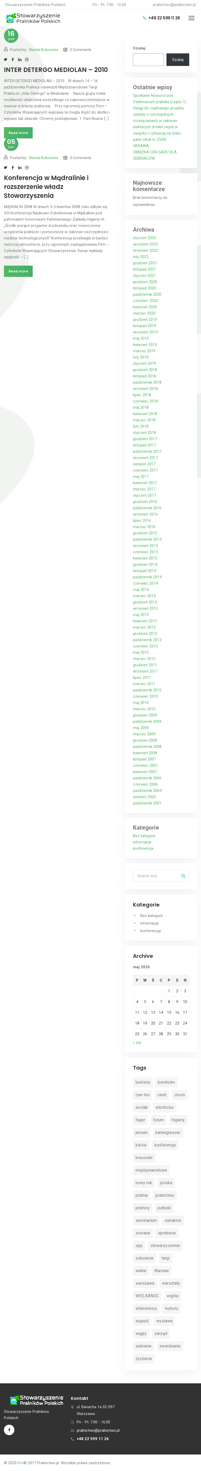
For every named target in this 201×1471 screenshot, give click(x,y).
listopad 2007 (144, 759)
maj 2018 (141, 407)
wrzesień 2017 (145, 457)
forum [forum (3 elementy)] (158, 1119)
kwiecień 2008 (145, 753)
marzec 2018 (144, 420)
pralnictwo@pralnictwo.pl (174, 4)
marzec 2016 (144, 526)
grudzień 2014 (145, 564)
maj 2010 (141, 702)
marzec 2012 (144, 658)
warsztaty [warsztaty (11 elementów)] (171, 1283)
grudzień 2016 (145, 501)
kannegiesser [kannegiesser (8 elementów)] (167, 1132)
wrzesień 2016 (145, 514)
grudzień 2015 (145, 533)
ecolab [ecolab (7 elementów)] (142, 1107)
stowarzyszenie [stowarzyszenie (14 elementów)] (165, 1245)
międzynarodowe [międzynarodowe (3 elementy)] (151, 1170)
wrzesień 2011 (145, 671)
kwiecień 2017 (145, 482)
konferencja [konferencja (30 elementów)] (165, 1145)
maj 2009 (141, 727)
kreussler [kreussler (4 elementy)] (144, 1157)
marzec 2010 (144, 709)
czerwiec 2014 (145, 583)
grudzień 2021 (145, 263)
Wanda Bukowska (43, 50)
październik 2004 (147, 790)
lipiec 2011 (142, 677)
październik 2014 (147, 577)
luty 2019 (140, 357)
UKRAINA (141, 145)
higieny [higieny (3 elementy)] (178, 1119)
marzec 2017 (144, 489)
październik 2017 (147, 451)
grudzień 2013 (145, 602)
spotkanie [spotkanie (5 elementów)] (167, 1233)
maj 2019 (141, 338)
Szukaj (139, 48)
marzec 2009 (144, 734)
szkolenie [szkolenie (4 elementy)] (145, 1258)
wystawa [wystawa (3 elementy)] (164, 1320)
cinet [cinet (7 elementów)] (162, 1094)
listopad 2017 (144, 445)
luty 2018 (140, 426)
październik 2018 (147, 382)
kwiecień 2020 (145, 307)
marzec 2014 (144, 596)
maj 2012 (141, 652)
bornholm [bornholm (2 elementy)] (166, 1082)
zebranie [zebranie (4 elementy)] (144, 1346)
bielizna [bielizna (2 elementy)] (143, 1082)
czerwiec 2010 (145, 696)
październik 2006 (147, 778)
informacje (142, 842)
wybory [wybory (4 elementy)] (171, 1308)
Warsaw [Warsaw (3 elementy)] (161, 1270)
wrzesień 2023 (145, 244)
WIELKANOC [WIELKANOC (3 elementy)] (147, 1295)
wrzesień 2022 (145, 250)
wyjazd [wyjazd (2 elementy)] (142, 1320)
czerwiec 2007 (145, 765)
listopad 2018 (144, 376)
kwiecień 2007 (145, 771)
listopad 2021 (144, 269)
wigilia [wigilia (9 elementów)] (172, 1295)
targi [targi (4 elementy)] (165, 1258)
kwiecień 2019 (145, 344)
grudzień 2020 (145, 281)
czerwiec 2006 (145, 784)
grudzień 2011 (145, 665)
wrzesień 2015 (145, 545)
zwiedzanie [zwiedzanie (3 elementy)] (170, 1346)
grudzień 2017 (145, 439)
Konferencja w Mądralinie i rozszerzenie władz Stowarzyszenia (46, 187)
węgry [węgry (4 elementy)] (141, 1333)
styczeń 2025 (144, 238)
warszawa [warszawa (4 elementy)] (145, 1283)
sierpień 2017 (144, 464)
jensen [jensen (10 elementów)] (142, 1132)
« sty (137, 1042)
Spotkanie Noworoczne (153, 95)
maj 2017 (141, 476)
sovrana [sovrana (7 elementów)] (143, 1233)
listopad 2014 (144, 570)
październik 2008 (147, 746)
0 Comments (77, 50)
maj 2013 (141, 614)
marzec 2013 (144, 627)
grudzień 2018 (145, 369)
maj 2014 (141, 589)
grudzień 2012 (145, 633)
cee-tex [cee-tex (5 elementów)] (143, 1094)
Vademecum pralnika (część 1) (159, 101)
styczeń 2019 (144, 363)
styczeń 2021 (144, 275)
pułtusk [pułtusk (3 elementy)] (164, 1207)
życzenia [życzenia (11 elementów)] (144, 1358)
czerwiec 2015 (145, 552)
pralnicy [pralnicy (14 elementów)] (143, 1207)
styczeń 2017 (144, 495)
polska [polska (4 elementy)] (166, 1182)
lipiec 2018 (142, 395)
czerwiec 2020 (145, 300)
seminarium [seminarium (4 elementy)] (146, 1220)
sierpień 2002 (144, 797)
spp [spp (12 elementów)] (139, 1245)
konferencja (143, 848)
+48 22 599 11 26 (161, 18)
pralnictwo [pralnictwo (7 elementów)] (164, 1195)
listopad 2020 (144, 288)
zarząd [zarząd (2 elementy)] (160, 1333)
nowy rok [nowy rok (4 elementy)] (144, 1182)
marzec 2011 (144, 683)
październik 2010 (147, 690)
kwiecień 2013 (145, 621)
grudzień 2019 (145, 319)
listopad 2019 (144, 325)
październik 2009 (147, 721)
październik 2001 (147, 803)
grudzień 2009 (145, 715)
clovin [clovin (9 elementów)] (179, 1094)
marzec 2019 (144, 351)
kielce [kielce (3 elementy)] (141, 1145)
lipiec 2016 (142, 520)
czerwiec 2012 (145, 646)
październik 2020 (147, 294)
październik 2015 (147, 539)
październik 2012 (147, 639)
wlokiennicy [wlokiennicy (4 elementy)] (146, 1308)
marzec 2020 (144, 313)
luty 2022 (140, 256)
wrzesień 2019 (145, 332)
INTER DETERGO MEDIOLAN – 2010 (56, 69)
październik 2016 (147, 508)
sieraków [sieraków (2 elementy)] (173, 1220)
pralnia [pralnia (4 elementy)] (142, 1195)
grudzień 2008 (145, 740)
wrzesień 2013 (145, 608)
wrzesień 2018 (145, 388)
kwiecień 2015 (145, 558)
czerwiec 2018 (145, 401)
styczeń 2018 (144, 432)
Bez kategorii (144, 836)
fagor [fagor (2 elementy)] (140, 1119)
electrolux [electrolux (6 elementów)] (165, 1107)
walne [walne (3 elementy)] (141, 1270)
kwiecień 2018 (145, 413)
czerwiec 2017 (145, 470)
